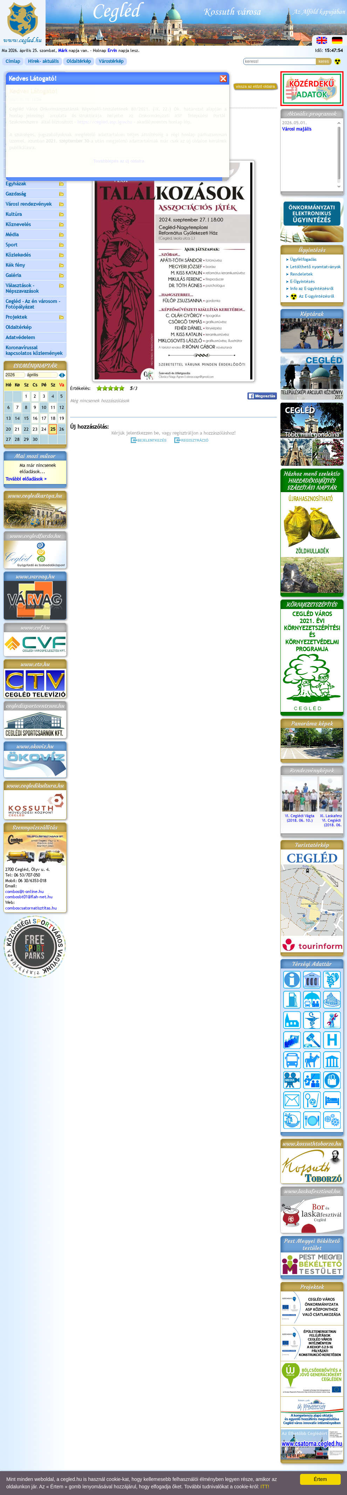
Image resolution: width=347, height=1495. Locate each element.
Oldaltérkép (79, 61)
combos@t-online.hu (24, 891)
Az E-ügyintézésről (312, 296)
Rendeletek (301, 274)
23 (35, 429)
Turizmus (35, 153)
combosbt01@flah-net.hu (29, 896)
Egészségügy (35, 174)
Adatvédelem (20, 337)
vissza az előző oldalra (255, 86)
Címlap (13, 61)
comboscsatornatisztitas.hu (31, 908)
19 (61, 418)
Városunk (35, 87)
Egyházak (35, 184)
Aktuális (35, 143)
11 (52, 407)
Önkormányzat (35, 97)
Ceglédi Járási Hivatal (29, 122)
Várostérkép (111, 61)
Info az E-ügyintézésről (312, 288)
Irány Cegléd (19, 163)
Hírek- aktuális (43, 61)
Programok (124, 104)
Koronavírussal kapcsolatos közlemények (34, 350)
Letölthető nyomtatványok (315, 266)
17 (43, 418)
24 (43, 429)
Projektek (35, 317)
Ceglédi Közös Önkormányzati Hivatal (35, 109)
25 (52, 429)
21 (17, 429)
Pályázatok (17, 132)
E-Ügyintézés (302, 281)
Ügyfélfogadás (303, 259)
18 (52, 418)
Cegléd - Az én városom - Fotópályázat (33, 304)
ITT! (264, 1486)
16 (35, 418)
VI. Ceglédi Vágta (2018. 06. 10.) (299, 815)
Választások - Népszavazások (35, 288)
